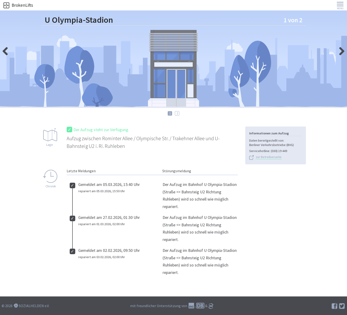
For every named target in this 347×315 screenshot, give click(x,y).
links (340, 50)
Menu (340, 8)
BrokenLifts (18, 5)
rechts (7, 50)
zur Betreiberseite (269, 157)
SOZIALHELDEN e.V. (34, 305)
